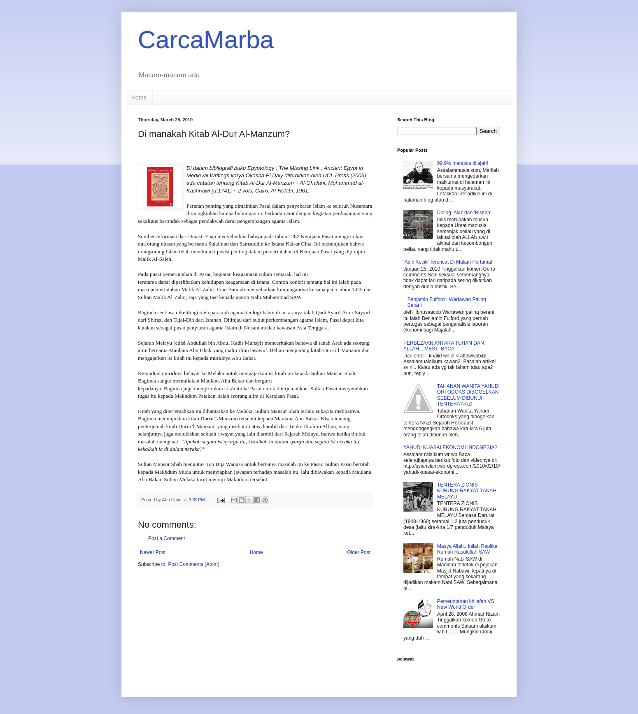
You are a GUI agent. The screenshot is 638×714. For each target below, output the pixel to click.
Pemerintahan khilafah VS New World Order (465, 604)
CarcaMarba (206, 39)
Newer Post (152, 552)
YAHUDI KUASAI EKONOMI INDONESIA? (450, 447)
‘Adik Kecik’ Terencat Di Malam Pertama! (447, 262)
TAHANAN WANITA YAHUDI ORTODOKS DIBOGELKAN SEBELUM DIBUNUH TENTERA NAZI (468, 395)
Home (139, 97)
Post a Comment (166, 538)
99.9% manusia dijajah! (462, 163)
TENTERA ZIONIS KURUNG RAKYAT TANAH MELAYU (466, 491)
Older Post (358, 552)
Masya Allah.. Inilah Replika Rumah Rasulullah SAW (467, 549)
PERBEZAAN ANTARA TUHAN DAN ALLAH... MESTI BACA (443, 346)
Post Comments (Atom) (193, 564)
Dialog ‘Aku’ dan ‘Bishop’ (464, 213)
